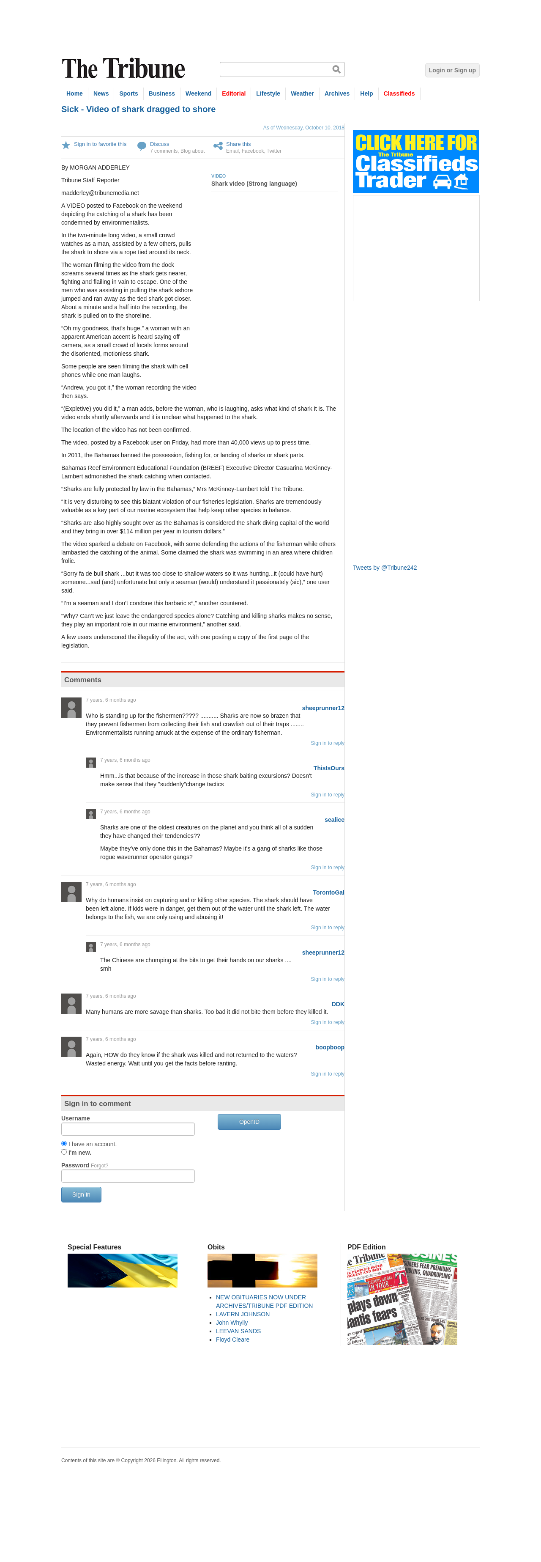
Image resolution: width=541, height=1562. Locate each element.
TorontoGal (328, 892)
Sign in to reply (327, 743)
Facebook (253, 151)
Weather (302, 93)
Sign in (81, 1194)
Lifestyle (268, 93)
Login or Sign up (452, 70)
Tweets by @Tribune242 (385, 567)
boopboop (330, 1047)
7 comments (164, 151)
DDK (338, 1004)
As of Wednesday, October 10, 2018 (303, 128)
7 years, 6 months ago (111, 700)
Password (84, 1165)
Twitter (274, 151)
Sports (128, 93)
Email (232, 151)
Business (162, 93)
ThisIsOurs (329, 768)
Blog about (192, 151)
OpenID (249, 1121)
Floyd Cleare (232, 1339)
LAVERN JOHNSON (243, 1314)
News (101, 93)
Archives (337, 93)
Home (74, 93)
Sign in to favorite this (100, 144)
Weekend (198, 93)
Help (366, 93)
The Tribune (124, 68)
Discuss (159, 144)
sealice (334, 819)
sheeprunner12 (323, 708)
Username (75, 1118)
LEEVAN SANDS (238, 1331)
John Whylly (232, 1322)
